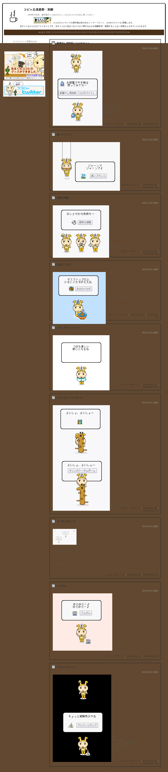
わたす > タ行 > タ (115, 575)
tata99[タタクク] (113, 23)
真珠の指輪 (63, 197)
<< (40, 32)
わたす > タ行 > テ (115, 656)
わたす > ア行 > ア (131, 761)
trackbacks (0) (151, 124)
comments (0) (134, 124)
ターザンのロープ (66, 521)
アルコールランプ (66, 667)
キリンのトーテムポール (70, 397)
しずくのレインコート (68, 327)
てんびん (61, 585)
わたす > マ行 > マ (118, 314)
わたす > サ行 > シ (131, 251)
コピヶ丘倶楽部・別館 (38, 9)
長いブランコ (64, 134)
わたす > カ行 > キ (131, 508)
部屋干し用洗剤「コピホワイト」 (74, 43)
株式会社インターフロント (92, 23)
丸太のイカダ (64, 264)
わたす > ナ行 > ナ (131, 185)
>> (128, 32)
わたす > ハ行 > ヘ (115, 124)
